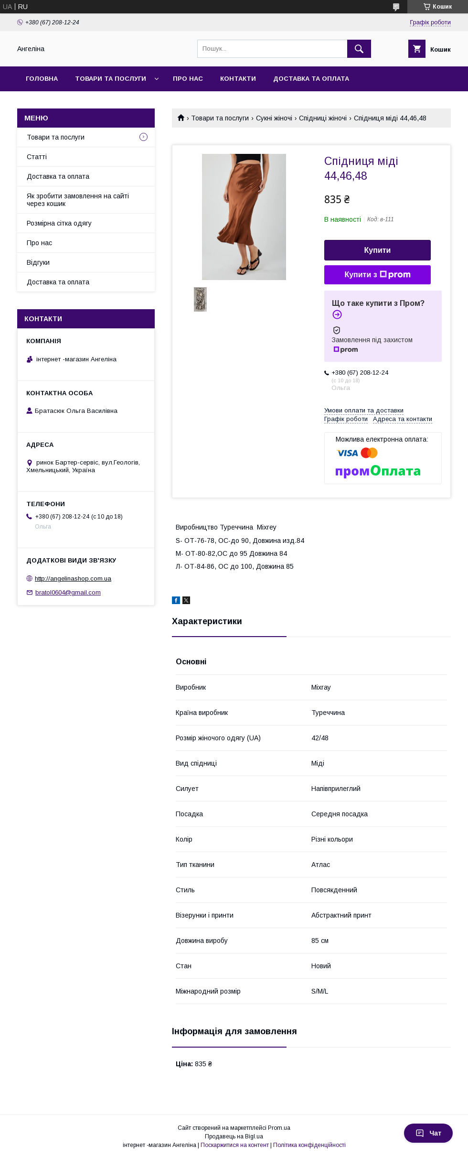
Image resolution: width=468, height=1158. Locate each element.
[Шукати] (359, 49)
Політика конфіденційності (309, 1145)
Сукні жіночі (274, 118)
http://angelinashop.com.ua (73, 578)
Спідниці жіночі (323, 118)
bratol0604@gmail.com (68, 592)
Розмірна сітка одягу (59, 223)
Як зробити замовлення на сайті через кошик (78, 199)
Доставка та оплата (311, 78)
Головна (42, 78)
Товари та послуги (110, 78)
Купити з (377, 275)
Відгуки (38, 262)
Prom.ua (279, 1128)
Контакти (238, 78)
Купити (377, 250)
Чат (428, 1133)
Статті (37, 157)
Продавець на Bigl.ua (234, 1136)
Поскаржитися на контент (235, 1145)
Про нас (188, 78)
